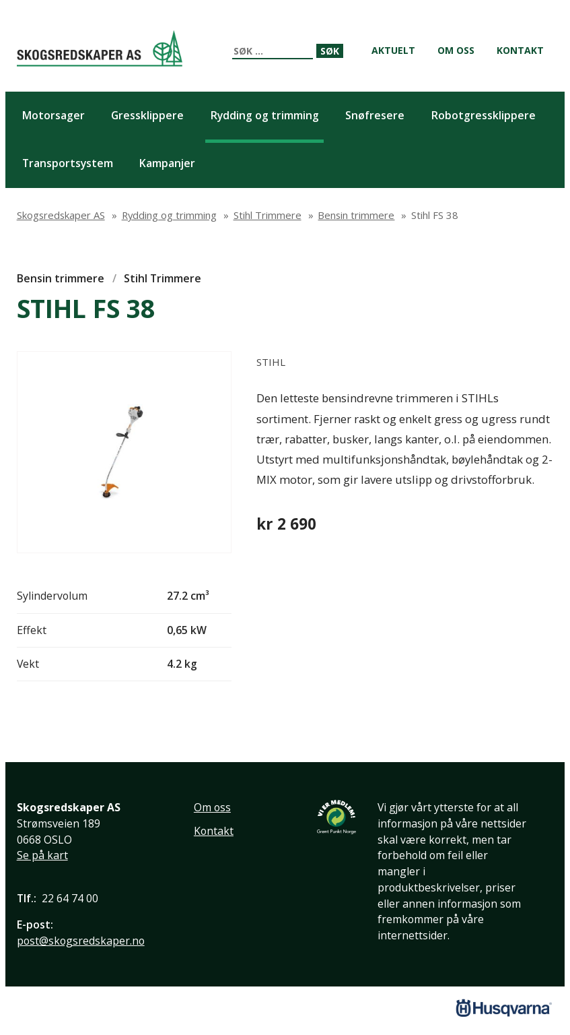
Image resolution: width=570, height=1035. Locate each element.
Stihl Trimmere (162, 278)
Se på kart (42, 855)
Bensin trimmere (60, 278)
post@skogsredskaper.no (81, 940)
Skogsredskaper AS (99, 48)
